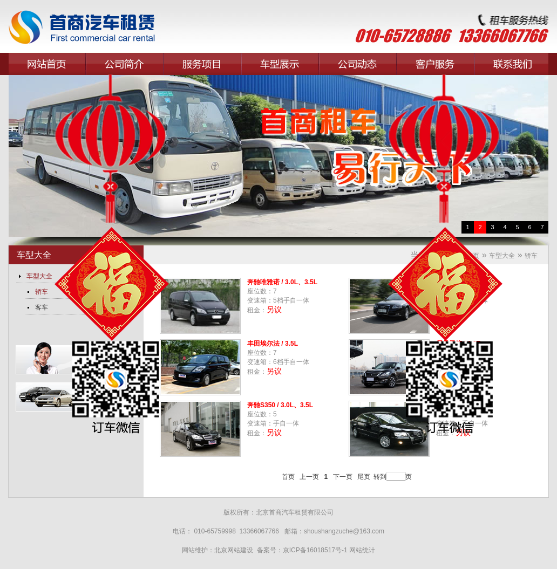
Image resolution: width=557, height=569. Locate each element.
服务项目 (202, 64)
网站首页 (47, 64)
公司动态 (358, 64)
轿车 (531, 255)
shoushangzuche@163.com (344, 531)
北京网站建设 (234, 550)
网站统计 (362, 550)
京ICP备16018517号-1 (315, 550)
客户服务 (435, 64)
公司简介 (124, 64)
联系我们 (513, 64)
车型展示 (280, 64)
